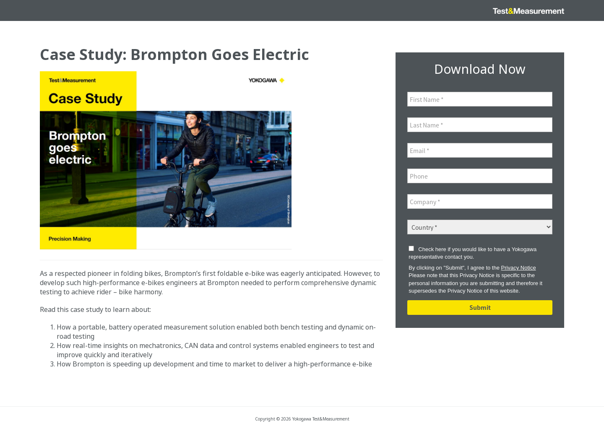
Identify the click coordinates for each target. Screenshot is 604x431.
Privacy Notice (518, 268)
